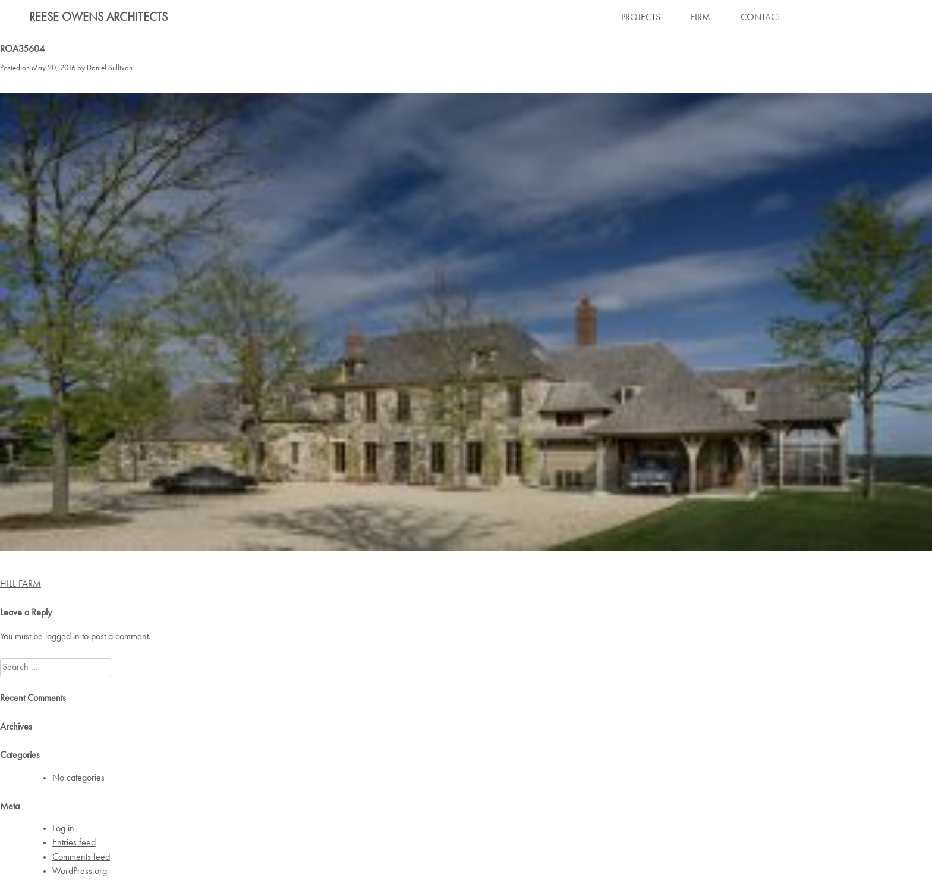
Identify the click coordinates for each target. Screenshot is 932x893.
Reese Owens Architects (98, 18)
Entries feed (74, 843)
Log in (63, 829)
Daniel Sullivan (110, 68)
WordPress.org (79, 871)
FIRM (700, 18)
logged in (62, 637)
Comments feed (81, 857)
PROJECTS (640, 18)
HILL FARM (20, 584)
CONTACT (761, 18)
